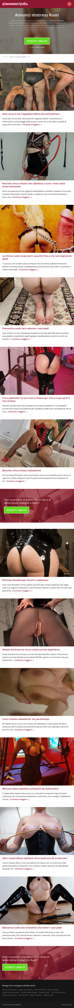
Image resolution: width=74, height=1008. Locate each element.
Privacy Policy (67, 1005)
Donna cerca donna (9, 995)
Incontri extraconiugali (29, 992)
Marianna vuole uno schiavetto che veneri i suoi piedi (32, 927)
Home (12, 57)
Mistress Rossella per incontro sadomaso (25, 580)
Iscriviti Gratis (37, 41)
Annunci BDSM (40, 990)
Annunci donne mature (10, 992)
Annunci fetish (44, 992)
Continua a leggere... (32, 124)
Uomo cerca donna (25, 990)
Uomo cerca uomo (58, 992)
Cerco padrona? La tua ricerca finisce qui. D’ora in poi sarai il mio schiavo (36, 399)
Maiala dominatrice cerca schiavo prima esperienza (31, 649)
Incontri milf (23, 995)
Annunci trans (48, 995)
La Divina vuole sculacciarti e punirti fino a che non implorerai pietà (37, 257)
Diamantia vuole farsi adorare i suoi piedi (25, 328)
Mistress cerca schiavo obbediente (21, 470)
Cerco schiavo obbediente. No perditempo (25, 719)
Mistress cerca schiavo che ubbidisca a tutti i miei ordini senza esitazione (33, 185)
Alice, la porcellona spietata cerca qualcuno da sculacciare (34, 858)
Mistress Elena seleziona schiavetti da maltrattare (30, 788)
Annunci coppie (52, 990)
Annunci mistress (20, 57)
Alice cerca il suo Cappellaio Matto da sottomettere (31, 113)
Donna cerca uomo (9, 990)
